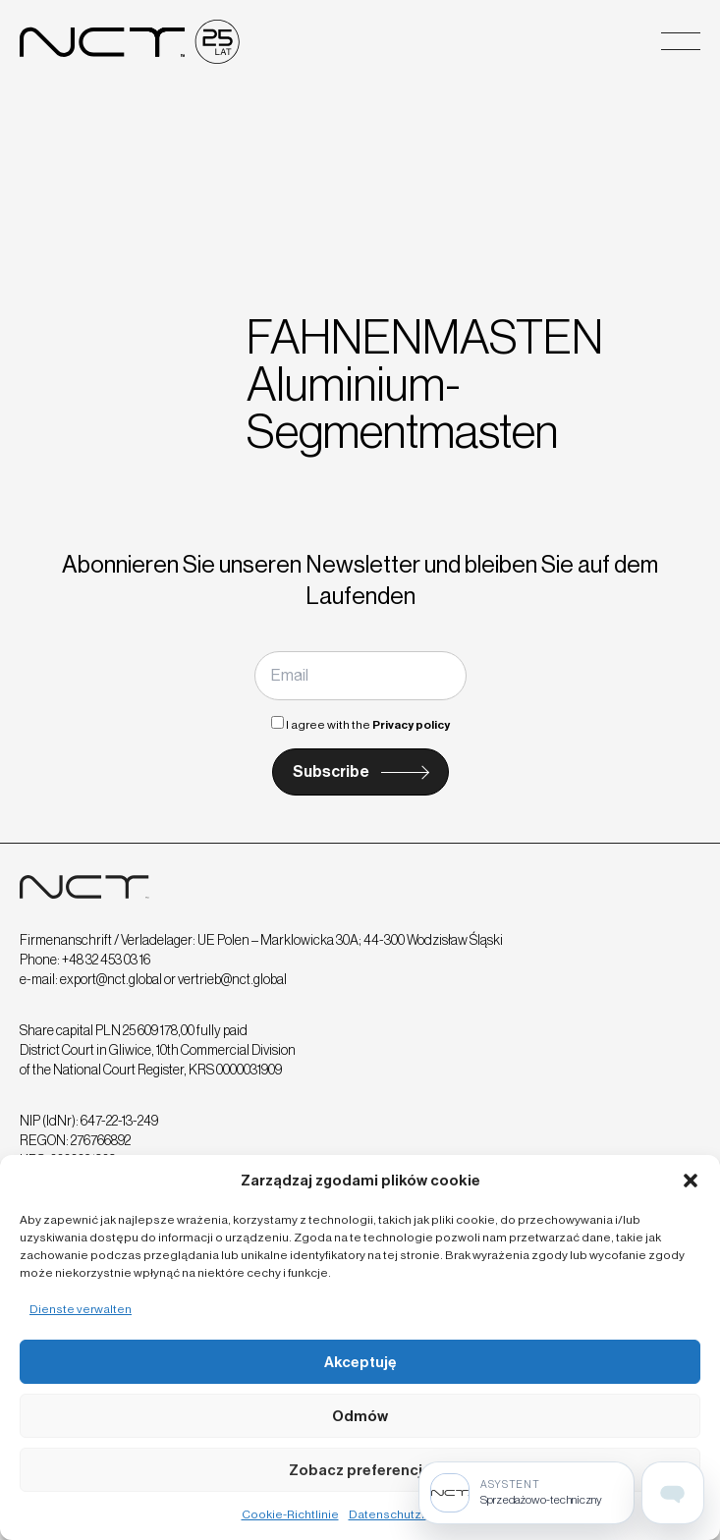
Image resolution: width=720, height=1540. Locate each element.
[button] (690, 1180)
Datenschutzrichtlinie (409, 1514)
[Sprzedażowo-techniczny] (526, 1492)
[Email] (360, 675)
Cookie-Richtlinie (290, 1514)
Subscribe (331, 771)
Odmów (360, 1416)
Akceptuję (360, 1362)
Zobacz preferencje (360, 1470)
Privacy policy (411, 725)
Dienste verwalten (80, 1309)
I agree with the (360, 725)
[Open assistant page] (672, 1492)
